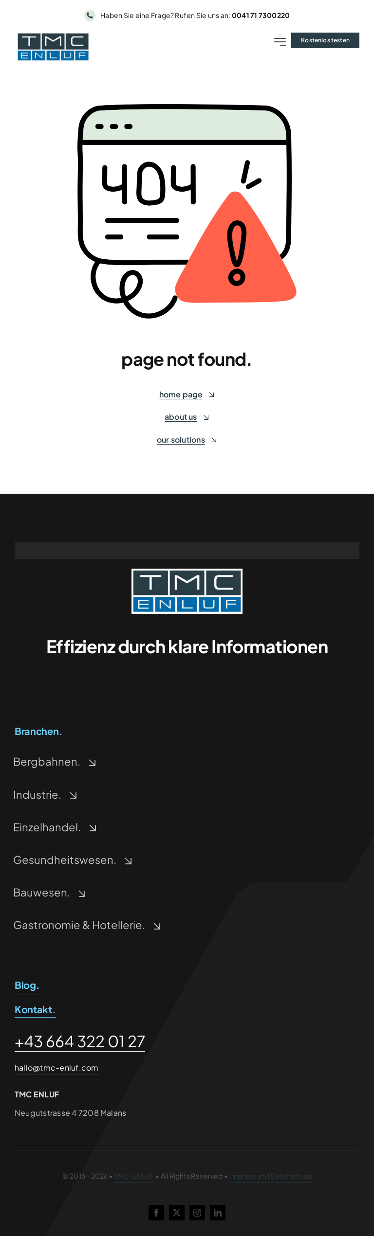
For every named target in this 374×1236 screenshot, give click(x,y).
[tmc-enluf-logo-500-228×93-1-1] (187, 572)
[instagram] (197, 1212)
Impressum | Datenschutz (270, 1175)
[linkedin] (217, 1212)
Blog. (27, 985)
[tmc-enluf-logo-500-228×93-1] (53, 36)
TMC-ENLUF (134, 1175)
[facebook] (156, 1212)
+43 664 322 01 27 (80, 1041)
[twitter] (177, 1212)
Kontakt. (35, 1009)
